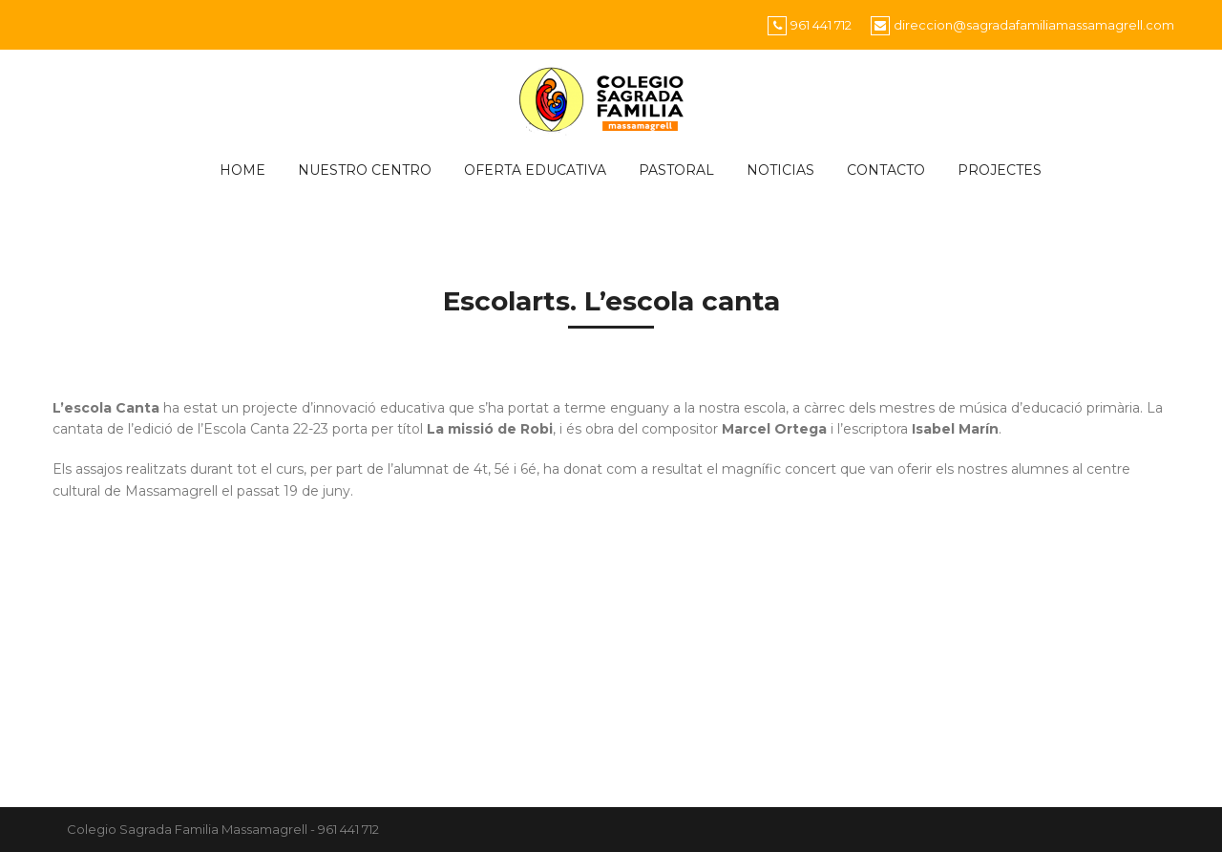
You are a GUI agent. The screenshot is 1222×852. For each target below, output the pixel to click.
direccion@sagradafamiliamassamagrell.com (1034, 24)
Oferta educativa (535, 170)
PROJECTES (1000, 170)
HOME (242, 170)
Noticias (780, 170)
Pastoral (676, 170)
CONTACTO (886, 170)
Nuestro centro (365, 170)
